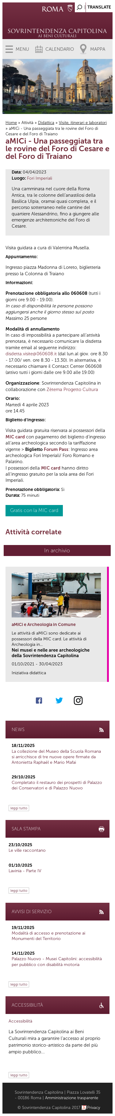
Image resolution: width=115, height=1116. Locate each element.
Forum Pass (56, 449)
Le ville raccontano (27, 850)
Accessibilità (20, 1021)
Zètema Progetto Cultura (72, 389)
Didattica (46, 122)
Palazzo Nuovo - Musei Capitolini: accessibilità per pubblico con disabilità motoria (57, 961)
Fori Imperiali (39, 178)
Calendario (59, 49)
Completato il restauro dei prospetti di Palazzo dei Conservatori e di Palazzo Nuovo (57, 785)
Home (11, 122)
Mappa (97, 49)
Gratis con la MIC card (34, 510)
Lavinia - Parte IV (25, 870)
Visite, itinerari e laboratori (83, 122)
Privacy (93, 1107)
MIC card (15, 437)
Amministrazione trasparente (71, 1098)
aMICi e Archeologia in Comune (44, 624)
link (104, 675)
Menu (22, 49)
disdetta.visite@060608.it (31, 354)
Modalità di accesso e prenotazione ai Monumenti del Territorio (48, 936)
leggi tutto (18, 808)
